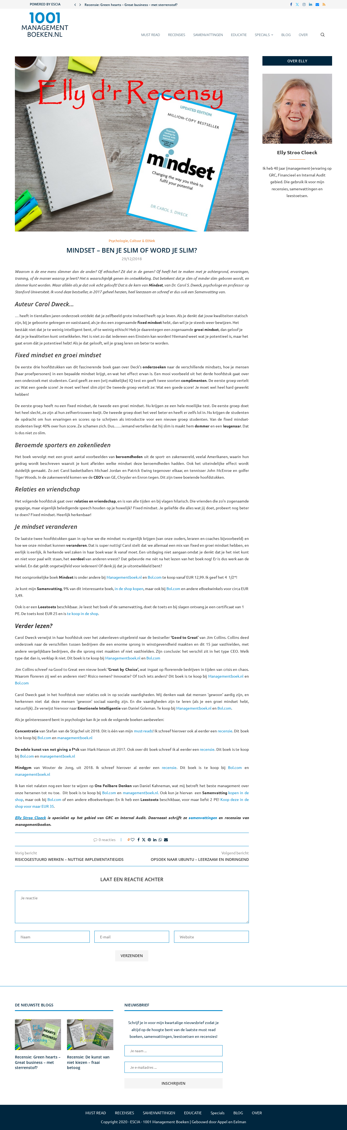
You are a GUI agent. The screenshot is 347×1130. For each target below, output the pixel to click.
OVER (303, 34)
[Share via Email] (166, 839)
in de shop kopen (129, 588)
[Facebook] (291, 4)
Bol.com (155, 577)
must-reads (143, 730)
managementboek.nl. (141, 792)
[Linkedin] (310, 4)
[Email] (317, 4)
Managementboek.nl (124, 577)
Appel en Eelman (231, 1121)
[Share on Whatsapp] (160, 839)
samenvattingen (202, 817)
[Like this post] (132, 839)
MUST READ (150, 34)
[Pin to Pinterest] (149, 839)
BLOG (286, 34)
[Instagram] (304, 4)
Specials (262, 34)
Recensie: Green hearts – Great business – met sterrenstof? (131, 4)
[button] (75, 4)
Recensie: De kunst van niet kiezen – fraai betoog (88, 1062)
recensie (225, 730)
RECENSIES (176, 34)
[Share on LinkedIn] (154, 839)
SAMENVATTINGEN (208, 34)
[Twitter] (297, 4)
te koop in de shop (82, 613)
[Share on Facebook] (138, 839)
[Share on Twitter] (144, 839)
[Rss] (324, 4)
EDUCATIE (239, 34)
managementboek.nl (75, 737)
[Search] (322, 37)
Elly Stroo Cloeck (30, 817)
